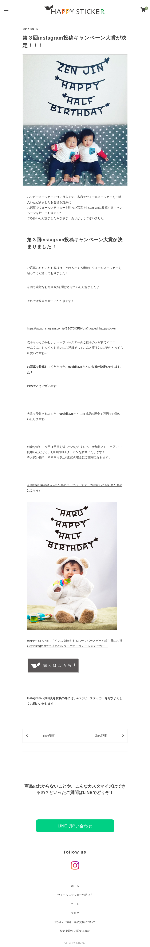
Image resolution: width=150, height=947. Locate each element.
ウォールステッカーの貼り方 (75, 895)
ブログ (75, 913)
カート (75, 904)
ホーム (75, 886)
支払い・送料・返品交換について (75, 922)
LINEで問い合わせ (75, 826)
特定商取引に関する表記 (75, 931)
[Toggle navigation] (6, 9)
